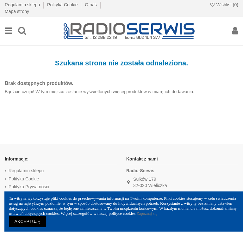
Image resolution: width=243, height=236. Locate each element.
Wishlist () (223, 4)
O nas (91, 4)
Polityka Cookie (63, 4)
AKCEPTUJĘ (27, 221)
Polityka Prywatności (29, 186)
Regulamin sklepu (23, 4)
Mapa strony (17, 11)
